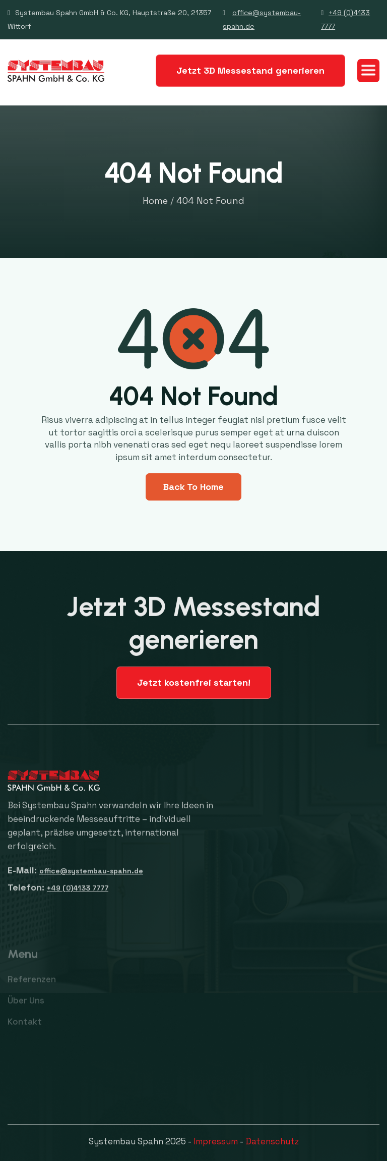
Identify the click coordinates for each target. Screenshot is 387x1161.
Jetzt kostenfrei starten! (193, 682)
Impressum (216, 1141)
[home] (56, 71)
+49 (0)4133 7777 (77, 893)
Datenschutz (272, 1141)
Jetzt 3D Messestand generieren (250, 70)
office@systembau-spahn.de (91, 876)
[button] (368, 70)
